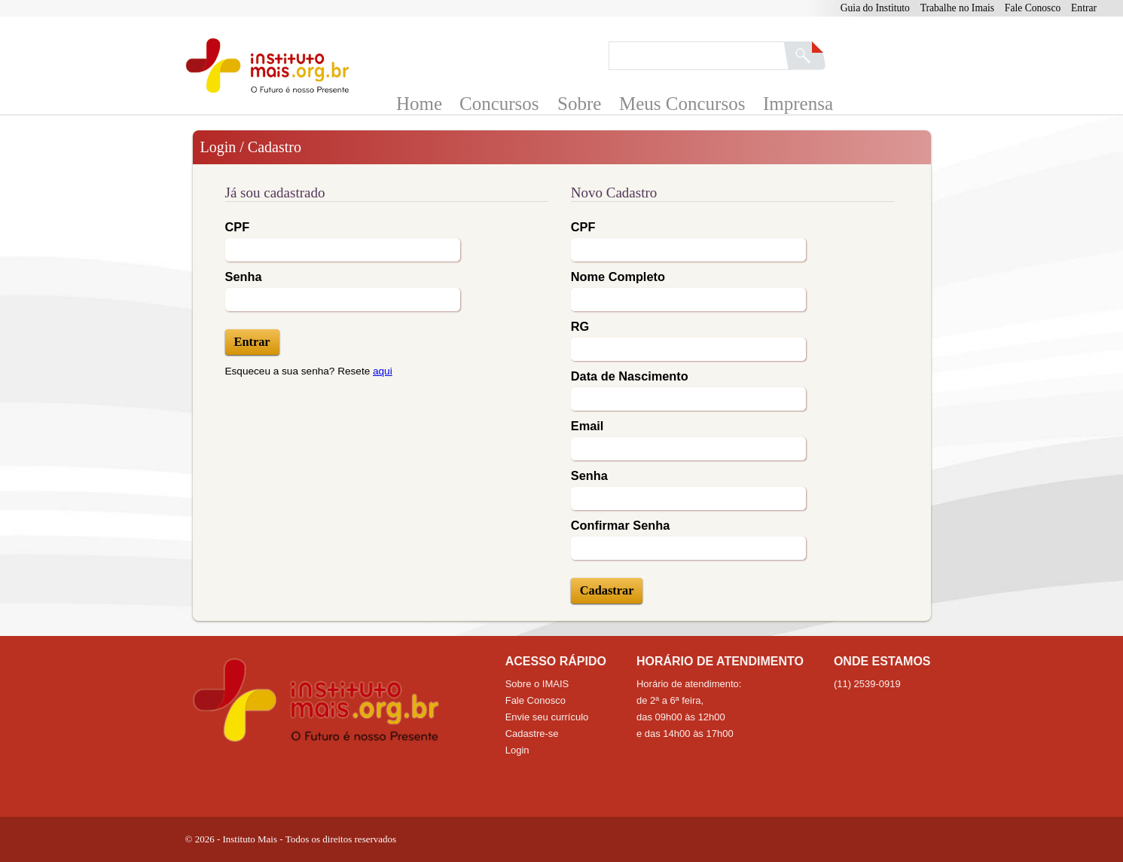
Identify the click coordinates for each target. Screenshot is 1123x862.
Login (517, 750)
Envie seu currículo (547, 717)
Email (587, 426)
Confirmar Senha (620, 525)
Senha (243, 276)
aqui (382, 371)
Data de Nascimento (629, 376)
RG (580, 326)
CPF (237, 227)
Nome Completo (618, 276)
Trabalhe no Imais (957, 8)
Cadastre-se (532, 733)
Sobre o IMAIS (537, 683)
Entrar (1084, 8)
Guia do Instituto (875, 8)
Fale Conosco (1032, 8)
